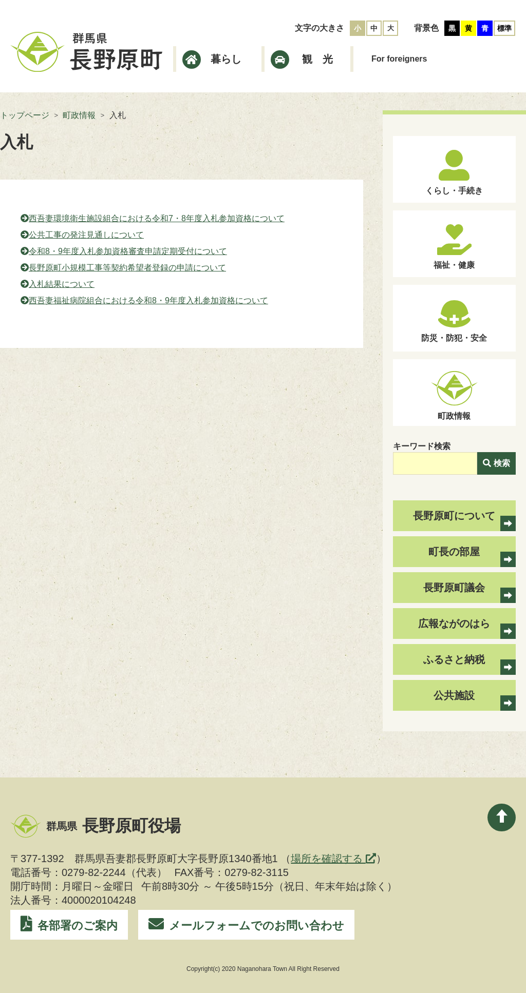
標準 (504, 28)
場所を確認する (333, 858)
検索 (496, 463)
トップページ (24, 115)
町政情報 (79, 115)
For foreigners (399, 58)
